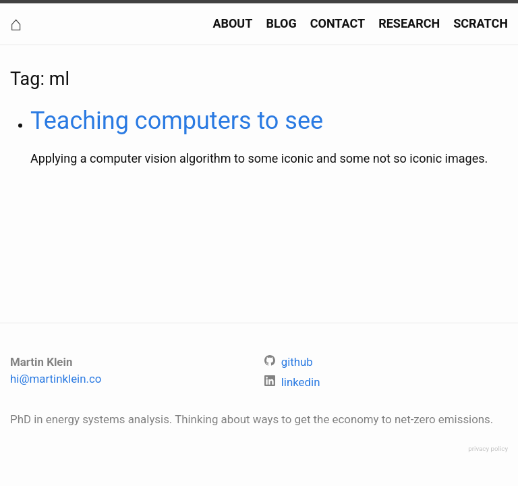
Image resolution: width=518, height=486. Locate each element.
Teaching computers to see (176, 121)
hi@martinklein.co (55, 378)
